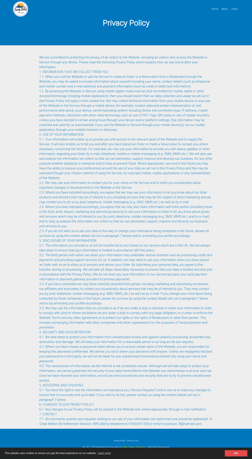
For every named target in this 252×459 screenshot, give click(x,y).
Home (215, 8)
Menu (225, 8)
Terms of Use (132, 440)
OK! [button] (236, 453)
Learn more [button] (104, 453)
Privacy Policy (119, 440)
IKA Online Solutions (134, 447)
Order (234, 8)
